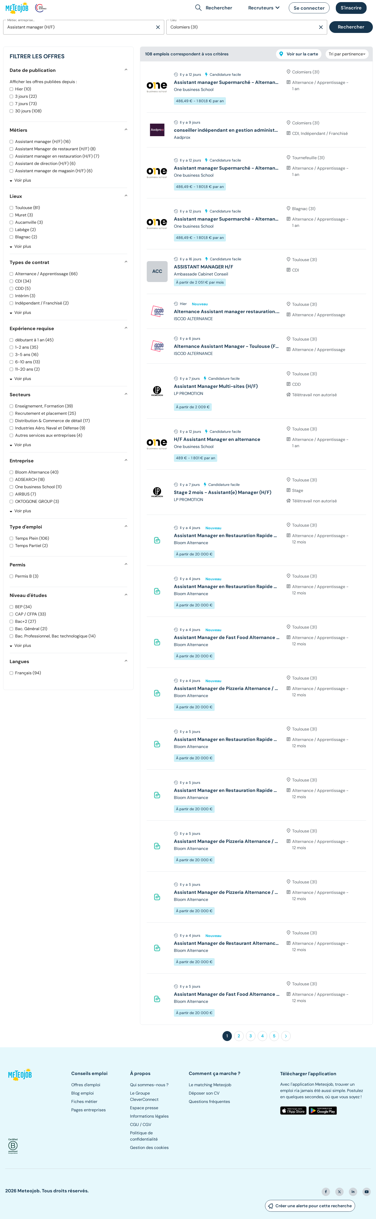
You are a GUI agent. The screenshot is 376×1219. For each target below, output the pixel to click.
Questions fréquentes (209, 1101)
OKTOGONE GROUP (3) (37, 501)
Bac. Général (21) (31, 628)
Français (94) (28, 673)
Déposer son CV (204, 1093)
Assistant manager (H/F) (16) (42, 141)
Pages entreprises (88, 1110)
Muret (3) (24, 215)
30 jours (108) (28, 111)
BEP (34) (23, 607)
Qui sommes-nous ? (149, 1085)
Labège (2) (25, 229)
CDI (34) (23, 281)
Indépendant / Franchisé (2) (42, 303)
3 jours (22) (26, 96)
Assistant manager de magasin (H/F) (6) (53, 171)
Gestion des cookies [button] (149, 1147)
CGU (134, 1124)
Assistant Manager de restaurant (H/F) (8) (55, 149)
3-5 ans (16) (26, 354)
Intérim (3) (25, 295)
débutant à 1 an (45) (34, 340)
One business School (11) (38, 487)
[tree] (256, 543)
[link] (263, 8)
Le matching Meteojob (210, 1085)
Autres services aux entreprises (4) (48, 435)
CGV (147, 1124)
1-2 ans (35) (26, 347)
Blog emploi (82, 1093)
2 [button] (239, 1036)
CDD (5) (23, 288)
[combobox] (79, 27)
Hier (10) (23, 89)
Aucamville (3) (29, 222)
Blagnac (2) (26, 237)
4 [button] (262, 1036)
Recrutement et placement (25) (45, 413)
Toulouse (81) (27, 207)
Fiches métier (84, 1101)
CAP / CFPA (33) (30, 614)
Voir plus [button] (20, 180)
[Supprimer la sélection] (158, 27)
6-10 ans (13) (27, 362)
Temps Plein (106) (32, 538)
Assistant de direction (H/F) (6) (45, 163)
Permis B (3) (26, 576)
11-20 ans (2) (27, 369)
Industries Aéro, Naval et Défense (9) (50, 428)
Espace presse (144, 1108)
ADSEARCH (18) (30, 479)
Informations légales (149, 1116)
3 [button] (250, 1036)
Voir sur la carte (298, 54)
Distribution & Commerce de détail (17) (52, 420)
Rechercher (351, 27)
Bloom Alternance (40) (36, 472)
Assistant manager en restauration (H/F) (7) (57, 156)
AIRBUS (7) (25, 494)
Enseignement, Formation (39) (44, 406)
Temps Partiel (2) (31, 545)
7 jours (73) (26, 103)
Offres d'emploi (85, 1085)
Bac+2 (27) (25, 621)
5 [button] (274, 1036)
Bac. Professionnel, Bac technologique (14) (55, 636)
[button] (214, 7)
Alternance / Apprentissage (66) (46, 274)
